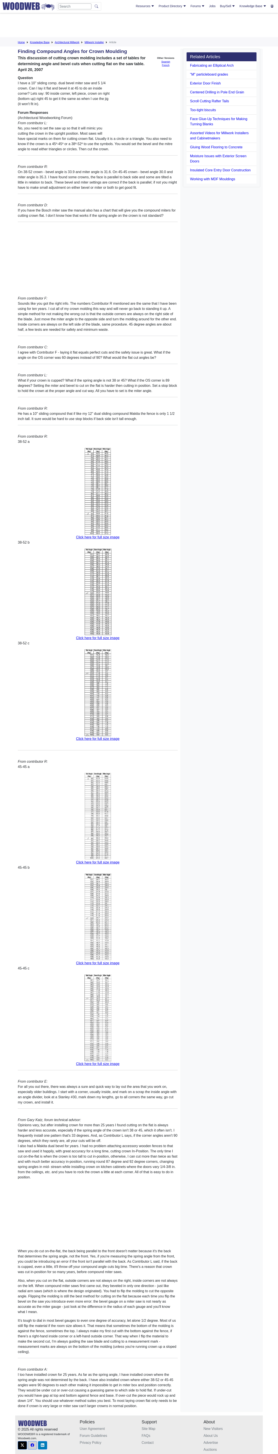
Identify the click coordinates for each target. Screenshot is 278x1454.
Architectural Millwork (67, 42)
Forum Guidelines (93, 1435)
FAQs (146, 1435)
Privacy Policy (90, 1442)
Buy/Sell (227, 6)
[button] (22, 1445)
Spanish (165, 61)
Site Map (148, 1429)
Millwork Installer (94, 42)
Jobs (212, 6)
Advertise (211, 1442)
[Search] (74, 6)
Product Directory (172, 6)
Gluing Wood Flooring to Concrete (216, 147)
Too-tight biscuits (203, 110)
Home (21, 42)
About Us (211, 1435)
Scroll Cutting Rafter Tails (209, 101)
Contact (148, 1442)
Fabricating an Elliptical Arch (212, 65)
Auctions (210, 1449)
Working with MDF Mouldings (212, 179)
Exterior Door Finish (205, 83)
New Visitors (213, 1429)
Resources (145, 6)
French (166, 65)
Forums (197, 6)
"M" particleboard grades (209, 74)
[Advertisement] (139, 26)
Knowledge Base (253, 6)
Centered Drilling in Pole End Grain (217, 92)
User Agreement (92, 1429)
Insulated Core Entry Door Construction (220, 170)
